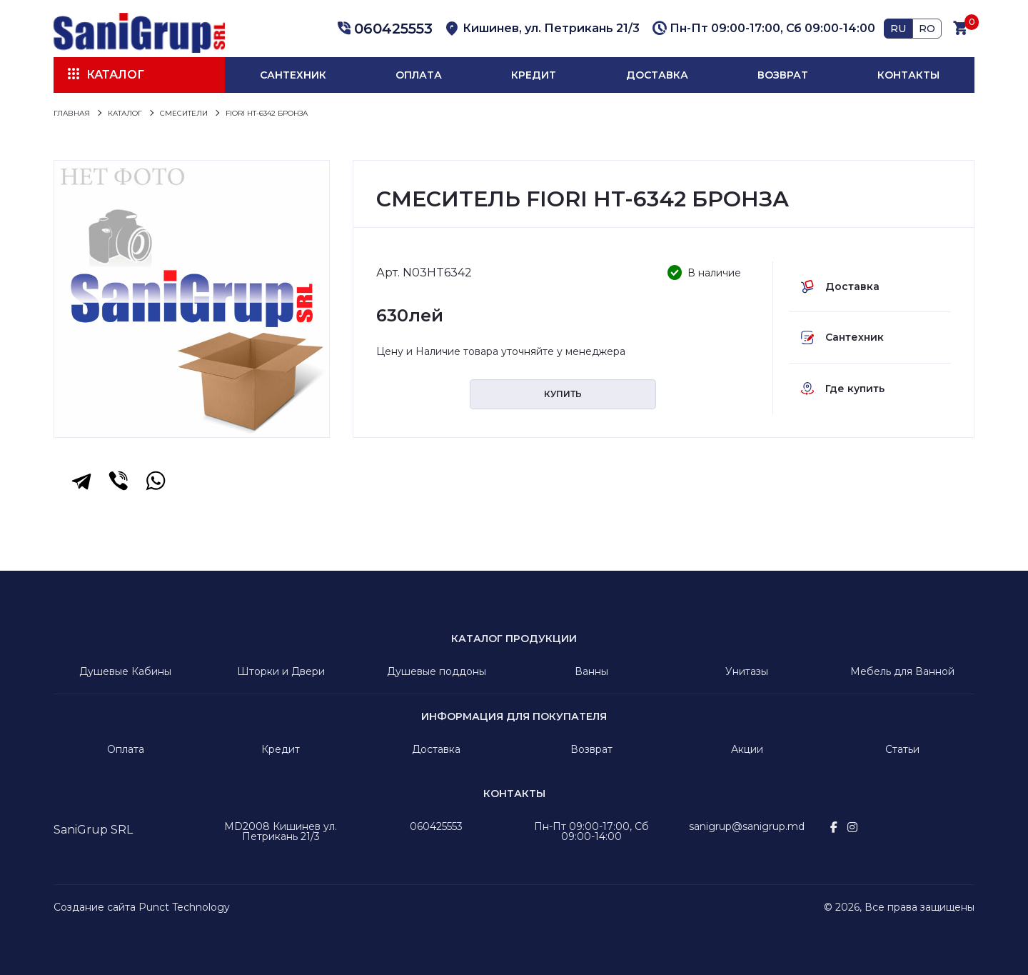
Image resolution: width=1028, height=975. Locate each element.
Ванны (591, 671)
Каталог (115, 74)
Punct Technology (184, 907)
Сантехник (293, 75)
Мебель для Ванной (902, 671)
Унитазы (746, 671)
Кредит (533, 75)
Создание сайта (95, 907)
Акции (747, 749)
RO (927, 28)
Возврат (782, 75)
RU (898, 28)
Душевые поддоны (436, 671)
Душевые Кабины (125, 671)
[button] (383, 28)
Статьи (902, 749)
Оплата (418, 75)
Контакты (908, 75)
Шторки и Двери (281, 671)
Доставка (657, 75)
